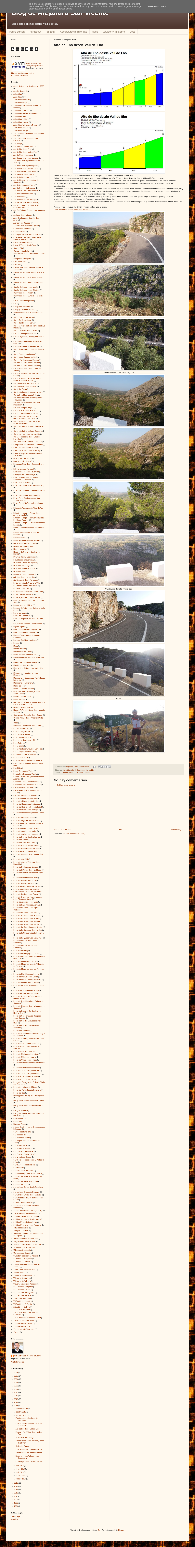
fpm (99, 1530)
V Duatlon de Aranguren (22, 1259)
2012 (16, 1493)
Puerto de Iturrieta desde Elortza (25, 894)
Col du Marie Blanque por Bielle (25, 357)
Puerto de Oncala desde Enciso (25, 977)
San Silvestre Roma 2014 (23, 1151)
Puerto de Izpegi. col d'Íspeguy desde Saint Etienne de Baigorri (27, 898)
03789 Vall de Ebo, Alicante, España (76, 772)
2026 (16, 1373)
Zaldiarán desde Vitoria (22, 1326)
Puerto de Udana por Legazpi (24, 1057)
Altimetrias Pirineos (20, 128)
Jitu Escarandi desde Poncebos (25, 580)
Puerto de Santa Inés (21, 1031)
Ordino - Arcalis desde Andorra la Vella (28, 718)
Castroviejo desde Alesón (23, 293)
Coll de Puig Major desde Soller (25, 395)
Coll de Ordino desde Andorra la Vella (28, 392)
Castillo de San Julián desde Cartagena (28, 272)
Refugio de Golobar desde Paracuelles (28, 1106)
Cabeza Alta (18, 248)
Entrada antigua (177, 830)
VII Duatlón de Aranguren (23, 1287)
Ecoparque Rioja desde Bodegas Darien (29, 464)
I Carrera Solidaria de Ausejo (24, 557)
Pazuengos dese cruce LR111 (25, 740)
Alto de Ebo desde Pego (22, 149)
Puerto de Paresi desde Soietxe (25, 993)
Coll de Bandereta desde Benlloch (26, 363)
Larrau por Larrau (20, 613)
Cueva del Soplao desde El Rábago (27, 450)
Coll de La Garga (20, 389)
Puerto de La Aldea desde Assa (25, 913)
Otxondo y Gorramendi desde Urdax (27, 726)
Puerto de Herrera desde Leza (25, 881)
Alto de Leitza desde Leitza (23, 177)
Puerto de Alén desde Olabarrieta (26, 801)
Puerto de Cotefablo (21, 859)
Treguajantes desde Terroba (24, 1241)
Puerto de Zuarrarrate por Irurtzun (26, 1071)
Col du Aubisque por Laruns (24, 354)
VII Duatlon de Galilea (21, 1290)
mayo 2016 (20, 1469)
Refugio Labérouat (20, 1111)
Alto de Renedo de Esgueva (24, 188)
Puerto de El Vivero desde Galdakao (27, 870)
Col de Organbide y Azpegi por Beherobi (28, 337)
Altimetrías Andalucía (21, 100)
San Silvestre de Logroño (23, 1148)
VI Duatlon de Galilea (21, 1278)
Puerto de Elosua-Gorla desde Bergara (28, 873)
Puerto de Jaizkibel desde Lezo (25, 902)
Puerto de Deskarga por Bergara (25, 867)
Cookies (14, 1519)
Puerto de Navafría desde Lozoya (26, 974)
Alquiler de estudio (20, 91)
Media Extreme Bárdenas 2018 (25, 655)
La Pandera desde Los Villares (25, 586)
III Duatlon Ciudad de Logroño (25, 563)
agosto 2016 (21, 1415)
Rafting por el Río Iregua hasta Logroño (28, 1096)
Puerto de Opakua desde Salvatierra (27, 980)
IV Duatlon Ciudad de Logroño (25, 574)
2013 (16, 1490)
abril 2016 (20, 1472)
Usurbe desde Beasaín (22, 1253)
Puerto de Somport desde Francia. (26, 1044)
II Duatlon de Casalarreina (23, 560)
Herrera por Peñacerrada (23, 546)
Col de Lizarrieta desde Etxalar (25, 331)
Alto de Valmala (19, 197)
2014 (16, 1486)
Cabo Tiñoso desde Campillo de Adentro (29, 254)
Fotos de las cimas (20, 538)
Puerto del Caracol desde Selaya (26, 1076)
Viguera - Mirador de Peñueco (25, 1284)
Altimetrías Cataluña (21, 111)
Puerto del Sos (19, 1093)
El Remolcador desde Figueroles (26, 472)
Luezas (16, 643)
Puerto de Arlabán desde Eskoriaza (27, 828)
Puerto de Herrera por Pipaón (24, 884)
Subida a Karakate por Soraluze (25, 1216)
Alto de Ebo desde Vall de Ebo (82, 770)
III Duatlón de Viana (21, 571)
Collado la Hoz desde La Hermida (26, 434)
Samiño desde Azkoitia (22, 1132)
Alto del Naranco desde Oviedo (25, 202)
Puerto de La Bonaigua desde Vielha (27, 930)
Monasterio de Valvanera (23, 683)
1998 (16, 1503)
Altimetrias (17, 94)
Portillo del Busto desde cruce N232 (27, 785)
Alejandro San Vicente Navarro (27, 1356)
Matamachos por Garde (22, 652)
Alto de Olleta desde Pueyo (23, 185)
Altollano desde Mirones (22, 215)
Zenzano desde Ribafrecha (23, 1329)
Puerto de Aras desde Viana (24, 818)
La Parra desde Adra (21, 589)
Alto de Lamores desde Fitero (24, 172)
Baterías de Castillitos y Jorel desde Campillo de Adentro (27, 238)
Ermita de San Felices (21, 483)
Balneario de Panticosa (22, 229)
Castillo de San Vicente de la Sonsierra (28, 277)
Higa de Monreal (19, 549)
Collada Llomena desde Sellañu (25, 414)
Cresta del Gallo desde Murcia (25, 448)
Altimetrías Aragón (20, 103)
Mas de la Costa (19, 649)
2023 (16, 1383)
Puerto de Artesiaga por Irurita (24, 831)
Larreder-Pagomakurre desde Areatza (28, 619)
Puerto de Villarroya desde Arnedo (26, 1068)
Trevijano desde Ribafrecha (24, 1247)
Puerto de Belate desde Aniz (24, 843)
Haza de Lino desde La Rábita (25, 543)
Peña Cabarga (19, 743)
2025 (16, 1376)
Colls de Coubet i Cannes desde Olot (27, 442)
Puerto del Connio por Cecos (24, 1079)
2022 (16, 1386)
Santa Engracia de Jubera (23, 1171)
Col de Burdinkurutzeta (22, 320)
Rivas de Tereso (19, 1124)
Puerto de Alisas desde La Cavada (26, 804)
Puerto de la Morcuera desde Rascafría (28, 933)
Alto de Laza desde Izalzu (23, 174)
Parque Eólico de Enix (22, 734)
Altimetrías (35, 32)
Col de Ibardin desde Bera (23, 323)
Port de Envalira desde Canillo (25, 774)
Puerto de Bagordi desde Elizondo (26, 837)
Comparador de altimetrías (73, 32)
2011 (16, 1496)
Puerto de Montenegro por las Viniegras (28, 969)
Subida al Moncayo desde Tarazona (27, 1225)
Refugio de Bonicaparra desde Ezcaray (28, 1101)
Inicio (121, 830)
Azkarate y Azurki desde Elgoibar (26, 226)
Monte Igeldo (18, 686)
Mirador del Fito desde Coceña (25, 662)
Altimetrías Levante (20, 122)
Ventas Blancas (19, 1272)
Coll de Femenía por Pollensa (24, 383)
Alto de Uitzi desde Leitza (23, 194)
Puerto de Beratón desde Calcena (26, 846)
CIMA (15, 304)
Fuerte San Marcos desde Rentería (26, 541)
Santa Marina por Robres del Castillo (27, 1174)
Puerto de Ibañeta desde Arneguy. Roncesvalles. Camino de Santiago (27, 890)
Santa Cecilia (18, 1168)
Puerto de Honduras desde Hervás (26, 886)
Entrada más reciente (62, 830)
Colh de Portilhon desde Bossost (26, 360)
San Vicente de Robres (22, 1157)
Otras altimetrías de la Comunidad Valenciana (73, 210)
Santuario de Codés (21, 1184)
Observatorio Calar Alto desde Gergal (27, 715)
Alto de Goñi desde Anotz (23, 155)
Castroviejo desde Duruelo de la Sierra (28, 296)
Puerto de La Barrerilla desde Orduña (27, 927)
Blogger (121, 1530)
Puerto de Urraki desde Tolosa (25, 1060)
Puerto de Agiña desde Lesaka (25, 798)
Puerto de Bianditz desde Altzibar (26, 849)
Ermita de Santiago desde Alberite (26, 495)
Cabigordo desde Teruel (22, 251)
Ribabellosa (17, 1121)
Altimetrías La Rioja (21, 119)
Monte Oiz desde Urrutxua (23, 689)
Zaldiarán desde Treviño (22, 1323)
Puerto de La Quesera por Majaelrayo (27, 938)
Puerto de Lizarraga (21, 951)
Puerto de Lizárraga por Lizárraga (26, 954)
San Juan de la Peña (21, 1135)
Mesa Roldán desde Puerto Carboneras (28, 657)
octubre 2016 (21, 1412)
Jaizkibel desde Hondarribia (24, 577)
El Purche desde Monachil (23, 469)
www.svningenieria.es (33, 63)
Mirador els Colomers (21, 665)
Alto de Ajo (17, 144)
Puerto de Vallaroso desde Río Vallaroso (29, 1063)
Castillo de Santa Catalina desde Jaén (28, 282)
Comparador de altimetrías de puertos (28, 445)
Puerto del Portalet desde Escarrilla (27, 1090)
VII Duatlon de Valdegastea (23, 1293)
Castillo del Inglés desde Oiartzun (26, 290)
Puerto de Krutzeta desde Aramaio (26, 905)
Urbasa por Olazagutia (22, 1250)
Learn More (153, 6)
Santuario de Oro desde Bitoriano (26, 1192)
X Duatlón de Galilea (21, 1307)
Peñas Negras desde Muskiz (24, 752)
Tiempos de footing (20, 1231)
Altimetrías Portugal (21, 131)
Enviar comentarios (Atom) (74, 834)
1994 (16, 1506)
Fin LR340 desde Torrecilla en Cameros (28, 528)
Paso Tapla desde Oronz (22, 737)
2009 (16, 1500)
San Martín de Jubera (21, 1138)
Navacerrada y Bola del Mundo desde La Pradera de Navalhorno (29, 703)
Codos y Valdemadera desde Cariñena (28, 312)
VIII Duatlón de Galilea (22, 1298)
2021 (16, 1389)
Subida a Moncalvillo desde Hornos (27, 1219)
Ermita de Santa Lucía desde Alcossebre (29, 490)
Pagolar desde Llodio (21, 729)
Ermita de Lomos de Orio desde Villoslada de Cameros (25, 479)
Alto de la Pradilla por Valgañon (25, 166)
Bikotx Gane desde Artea (22, 242)
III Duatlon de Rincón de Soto (24, 569)
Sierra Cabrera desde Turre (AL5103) (27, 1211)
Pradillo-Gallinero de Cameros (25, 795)
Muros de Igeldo (19, 700)
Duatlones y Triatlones (113, 32)
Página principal (17, 32)
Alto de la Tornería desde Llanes (25, 169)
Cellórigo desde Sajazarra (23, 301)
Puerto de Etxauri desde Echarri (25, 878)
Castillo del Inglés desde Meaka (25, 287)
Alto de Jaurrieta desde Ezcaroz (25, 158)
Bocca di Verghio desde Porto (24, 245)
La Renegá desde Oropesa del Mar (27, 597)
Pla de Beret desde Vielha (23, 771)
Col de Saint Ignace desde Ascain (26, 346)
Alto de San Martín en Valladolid (25, 191)
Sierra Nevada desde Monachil (25, 1213)
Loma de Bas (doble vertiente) (25, 640)
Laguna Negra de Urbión (22, 605)
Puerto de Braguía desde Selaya (25, 851)
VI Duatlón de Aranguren (22, 1275)
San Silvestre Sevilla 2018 (23, 1154)
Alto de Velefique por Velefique (25, 200)
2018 (16, 1399)
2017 (16, 1402)
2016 (16, 1406)
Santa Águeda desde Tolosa (24, 1165)
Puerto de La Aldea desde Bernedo (26, 916)
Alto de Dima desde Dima (23, 146)
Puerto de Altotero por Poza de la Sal (27, 807)
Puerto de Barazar (20, 840)
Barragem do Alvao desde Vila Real (27, 235)
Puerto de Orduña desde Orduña (26, 983)
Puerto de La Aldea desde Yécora (26, 924)
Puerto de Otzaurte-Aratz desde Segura (28, 986)
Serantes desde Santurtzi (23, 1203)
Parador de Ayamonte (21, 732)
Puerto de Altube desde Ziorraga (25, 810)
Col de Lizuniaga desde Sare (24, 334)
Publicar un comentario (66, 785)
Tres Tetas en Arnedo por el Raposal (27, 1244)
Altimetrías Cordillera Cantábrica (25, 113)
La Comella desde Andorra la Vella (26, 583)
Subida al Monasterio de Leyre (25, 1222)
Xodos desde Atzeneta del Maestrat (27, 1318)
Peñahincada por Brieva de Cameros (27, 749)
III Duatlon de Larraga (21, 566)
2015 (16, 1483)
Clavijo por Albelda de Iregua (24, 309)
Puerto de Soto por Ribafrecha (24, 1051)
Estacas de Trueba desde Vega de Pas (28, 508)
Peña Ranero (18, 746)
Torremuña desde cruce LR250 (25, 1239)
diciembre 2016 (22, 1409)
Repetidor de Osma (21, 1118)
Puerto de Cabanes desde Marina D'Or (28, 854)
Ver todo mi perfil (17, 1362)
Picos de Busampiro (21, 758)
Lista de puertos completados (22, 73)
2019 (16, 1396)
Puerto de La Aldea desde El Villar (26, 919)
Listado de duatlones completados (26, 629)
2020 (16, 1393)
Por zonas (51, 32)
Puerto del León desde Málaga (25, 1087)
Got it (164, 6)
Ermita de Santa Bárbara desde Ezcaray (28, 485)
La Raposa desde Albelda (23, 594)
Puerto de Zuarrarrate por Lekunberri (27, 1074)
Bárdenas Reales (20, 232)
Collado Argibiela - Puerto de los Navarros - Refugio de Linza (25, 417)
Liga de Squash (19, 627)
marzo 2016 (21, 1475)
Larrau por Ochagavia (21, 616)
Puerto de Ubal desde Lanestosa (26, 1054)
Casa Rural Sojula (20, 262)
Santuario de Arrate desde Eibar (25, 1181)
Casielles (17, 265)
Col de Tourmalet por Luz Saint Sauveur (28, 349)
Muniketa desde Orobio (22, 697)
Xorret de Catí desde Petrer (23, 1321)
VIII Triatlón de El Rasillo (22, 1304)
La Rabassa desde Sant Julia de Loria (28, 592)
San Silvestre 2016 (20, 1145)
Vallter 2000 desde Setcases (24, 1270)
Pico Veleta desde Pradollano (24, 755)
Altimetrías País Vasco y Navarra (25, 125)
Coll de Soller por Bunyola (23, 408)
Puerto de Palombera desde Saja (26, 990)
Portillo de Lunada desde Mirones (26, 782)
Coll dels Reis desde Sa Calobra (25, 411)
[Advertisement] (118, 807)
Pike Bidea (17, 768)
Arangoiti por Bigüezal (22, 223)
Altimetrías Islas (19, 116)
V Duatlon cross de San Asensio (25, 1256)
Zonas (15, 1332)
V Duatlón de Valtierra (21, 1262)
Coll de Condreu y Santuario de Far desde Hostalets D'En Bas (27, 380)
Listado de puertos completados (25, 632)
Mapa (95, 32)
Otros (132, 32)
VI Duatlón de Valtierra (22, 1281)
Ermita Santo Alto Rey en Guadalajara (28, 503)
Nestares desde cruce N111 (24, 707)
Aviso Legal (15, 1517)
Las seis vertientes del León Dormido (27, 624)
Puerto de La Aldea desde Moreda (26, 921)
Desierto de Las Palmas (22, 458)
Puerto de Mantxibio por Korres (25, 961)
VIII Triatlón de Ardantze (22, 1301)
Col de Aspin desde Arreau (23, 317)
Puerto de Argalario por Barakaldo (26, 821)
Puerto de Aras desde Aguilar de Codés (28, 813)
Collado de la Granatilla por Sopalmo (27, 431)
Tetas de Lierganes (20, 1228)
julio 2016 (20, 1466)
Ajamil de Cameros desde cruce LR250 (28, 86)
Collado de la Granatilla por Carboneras (28, 426)
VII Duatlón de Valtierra (22, 1295)
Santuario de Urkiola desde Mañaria (27, 1195)
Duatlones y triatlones (19, 76)
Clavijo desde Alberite (21, 307)
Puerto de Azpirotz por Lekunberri (26, 834)
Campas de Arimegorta (22, 259)
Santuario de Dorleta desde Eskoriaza (28, 1187)
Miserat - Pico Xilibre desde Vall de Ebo (28, 668)
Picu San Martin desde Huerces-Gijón (28, 760)
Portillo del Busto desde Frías (24, 788)
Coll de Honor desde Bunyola (24, 386)
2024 (16, 1379)
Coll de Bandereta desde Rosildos (26, 366)
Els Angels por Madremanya (24, 475)
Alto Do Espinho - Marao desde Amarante (29, 210)
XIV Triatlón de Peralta (22, 1310)
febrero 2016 (21, 1479)
